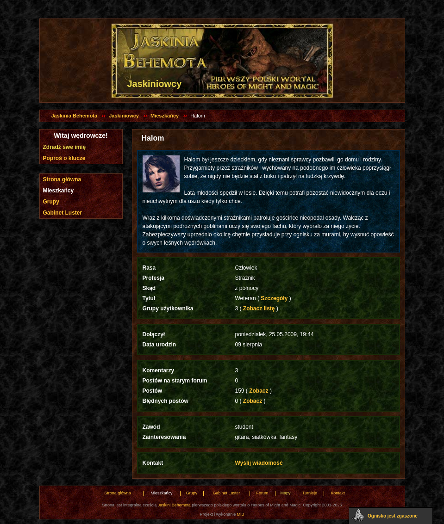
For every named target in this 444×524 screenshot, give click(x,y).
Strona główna (62, 179)
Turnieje (309, 493)
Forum (262, 493)
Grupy (51, 201)
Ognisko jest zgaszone (393, 515)
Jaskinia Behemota (74, 115)
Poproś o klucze (64, 158)
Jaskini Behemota (174, 505)
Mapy (285, 493)
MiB (240, 514)
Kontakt (338, 493)
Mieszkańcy (164, 115)
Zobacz (259, 391)
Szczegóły (274, 298)
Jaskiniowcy (124, 115)
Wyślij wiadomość (259, 463)
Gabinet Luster (62, 213)
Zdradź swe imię (64, 147)
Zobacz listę (259, 308)
